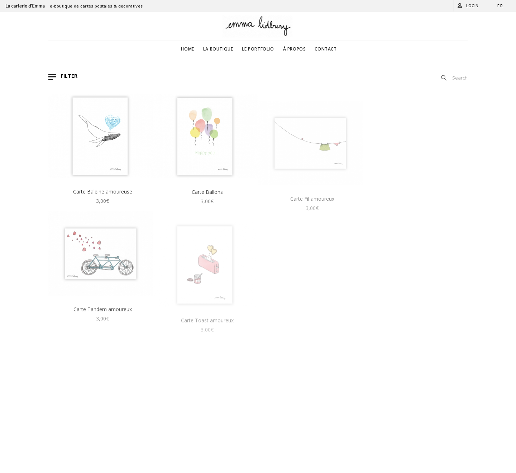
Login (472, 5)
